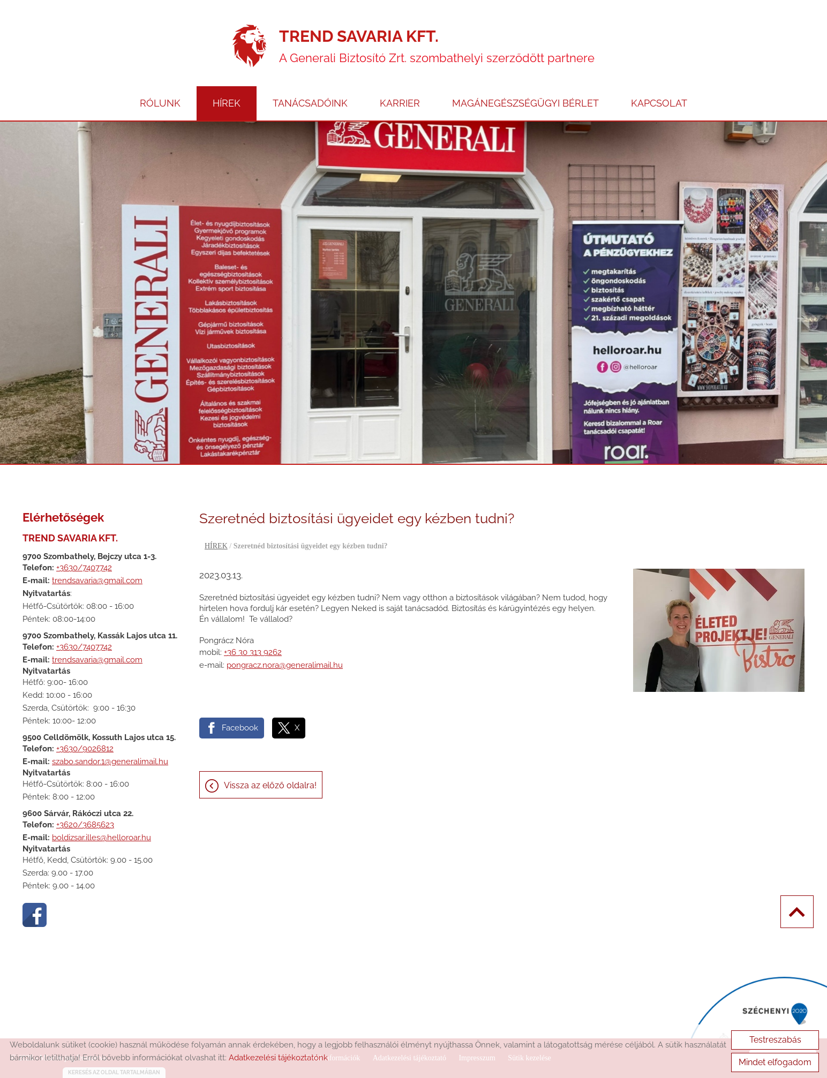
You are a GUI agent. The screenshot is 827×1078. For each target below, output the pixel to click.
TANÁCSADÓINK (310, 103)
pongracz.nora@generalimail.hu (285, 665)
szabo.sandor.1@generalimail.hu (110, 761)
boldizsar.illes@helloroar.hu (101, 837)
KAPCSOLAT (659, 103)
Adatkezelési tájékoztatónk (278, 1057)
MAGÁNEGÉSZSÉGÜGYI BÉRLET (525, 103)
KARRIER (400, 103)
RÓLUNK (160, 103)
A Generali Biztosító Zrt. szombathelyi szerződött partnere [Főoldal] (437, 46)
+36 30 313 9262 (253, 652)
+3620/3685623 (85, 825)
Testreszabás (775, 1040)
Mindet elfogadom (775, 1062)
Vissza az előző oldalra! (270, 785)
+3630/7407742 (84, 567)
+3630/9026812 (85, 748)
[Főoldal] (249, 46)
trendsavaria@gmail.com (97, 580)
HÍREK (226, 103)
